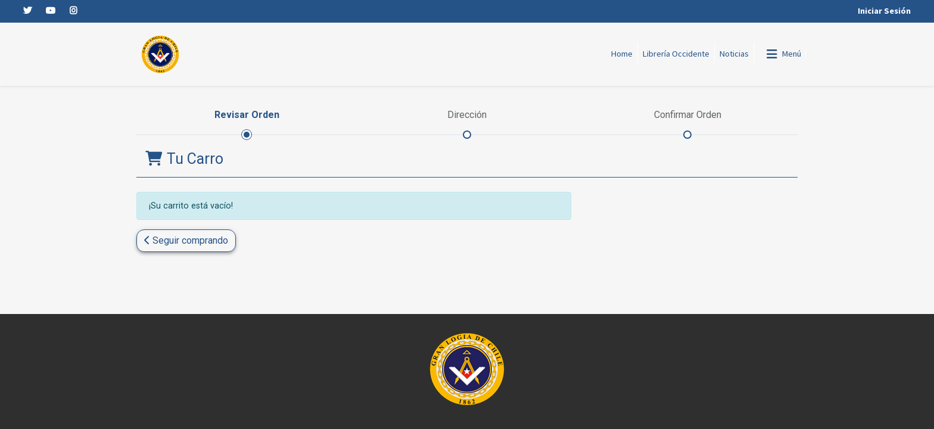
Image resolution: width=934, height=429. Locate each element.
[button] (186, 240)
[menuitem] (622, 54)
